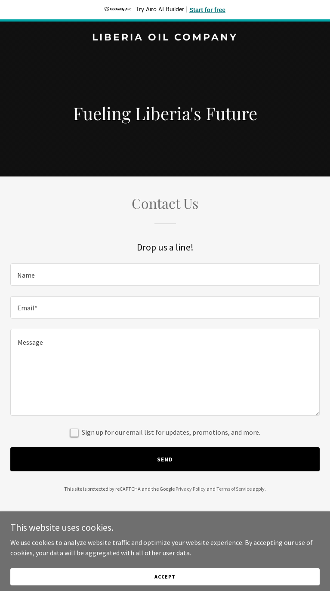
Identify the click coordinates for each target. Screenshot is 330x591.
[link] (165, 38)
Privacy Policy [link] (191, 489)
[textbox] (165, 274)
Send (165, 459)
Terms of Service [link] (234, 489)
